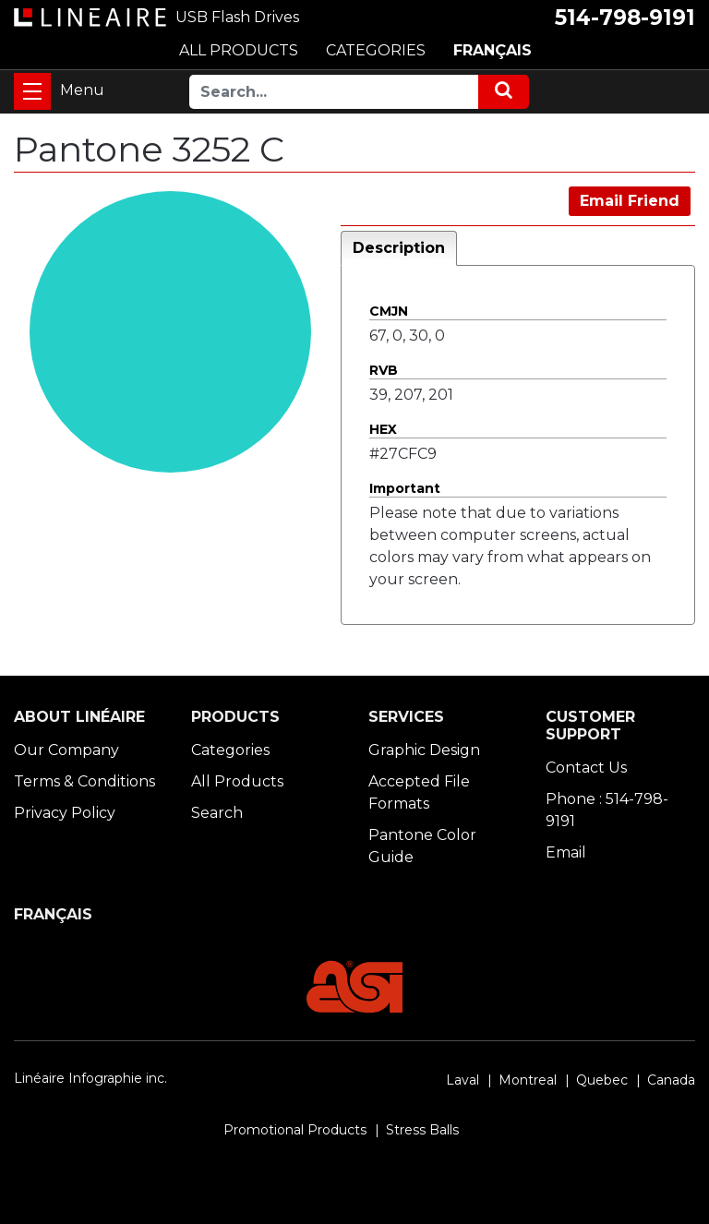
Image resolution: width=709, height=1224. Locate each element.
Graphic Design (424, 750)
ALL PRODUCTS (238, 50)
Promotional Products (295, 1130)
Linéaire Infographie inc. (90, 1078)
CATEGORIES (376, 50)
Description (399, 248)
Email (566, 852)
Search (217, 813)
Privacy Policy (64, 813)
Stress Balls (422, 1130)
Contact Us (586, 767)
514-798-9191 (625, 17)
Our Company (66, 750)
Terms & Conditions (84, 781)
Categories (230, 750)
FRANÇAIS (492, 50)
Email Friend (629, 201)
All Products (237, 781)
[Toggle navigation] (32, 91)
